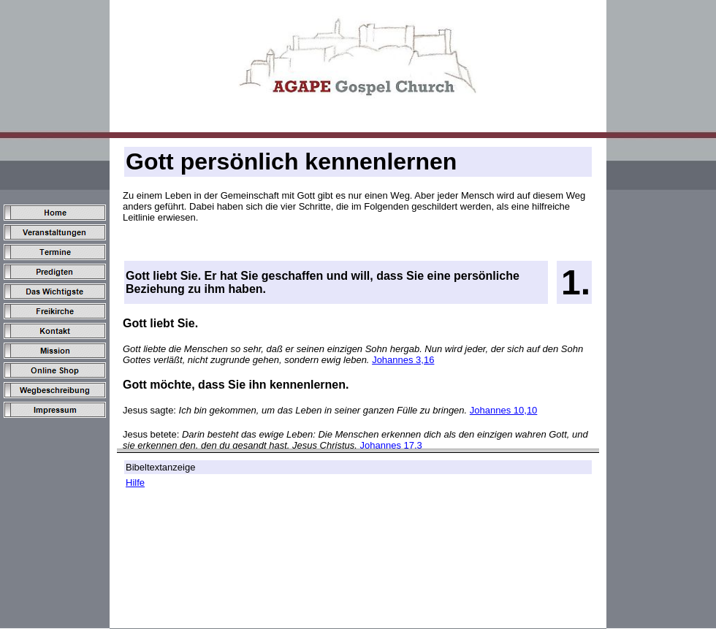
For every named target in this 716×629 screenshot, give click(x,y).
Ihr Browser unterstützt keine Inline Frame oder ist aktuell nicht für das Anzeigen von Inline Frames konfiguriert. (358, 372)
